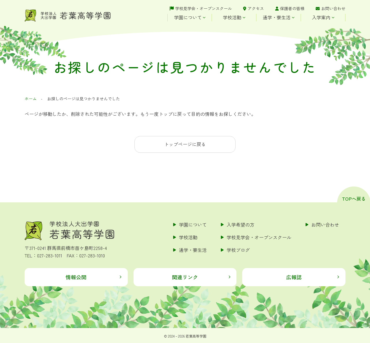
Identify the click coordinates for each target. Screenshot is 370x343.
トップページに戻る (185, 144)
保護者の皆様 (292, 8)
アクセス (256, 8)
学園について (188, 17)
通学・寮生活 (277, 17)
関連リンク (185, 277)
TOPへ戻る (354, 198)
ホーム (31, 98)
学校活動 (232, 17)
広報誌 (294, 277)
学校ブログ (238, 249)
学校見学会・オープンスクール (203, 8)
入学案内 (321, 17)
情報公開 (76, 277)
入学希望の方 (240, 224)
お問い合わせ (333, 8)
